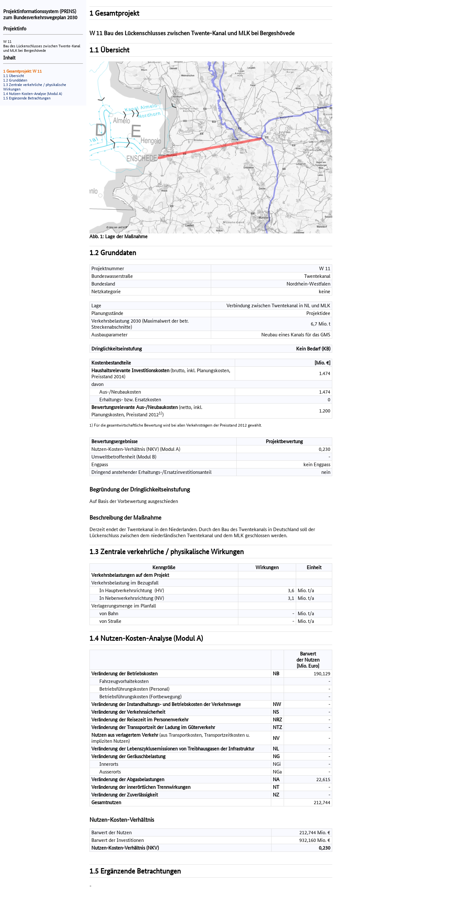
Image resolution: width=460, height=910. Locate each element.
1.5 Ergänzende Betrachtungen (26, 98)
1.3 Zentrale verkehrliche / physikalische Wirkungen (166, 551)
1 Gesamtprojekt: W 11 (22, 71)
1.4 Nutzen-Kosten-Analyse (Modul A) (32, 93)
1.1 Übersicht (13, 76)
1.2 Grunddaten (15, 80)
